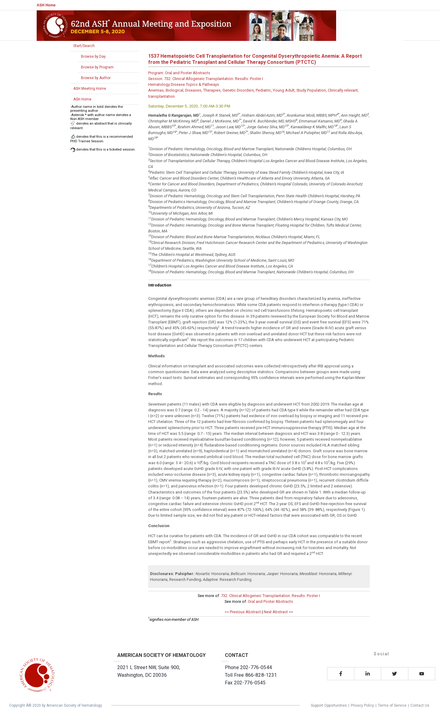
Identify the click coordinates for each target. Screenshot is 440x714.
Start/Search (84, 46)
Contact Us (419, 705)
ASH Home (46, 5)
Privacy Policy (362, 705)
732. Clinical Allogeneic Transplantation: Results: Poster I (270, 595)
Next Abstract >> (278, 612)
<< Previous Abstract (243, 612)
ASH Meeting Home (89, 88)
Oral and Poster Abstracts (270, 601)
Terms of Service (392, 705)
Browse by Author (96, 78)
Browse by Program (97, 67)
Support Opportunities (329, 705)
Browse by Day (93, 56)
